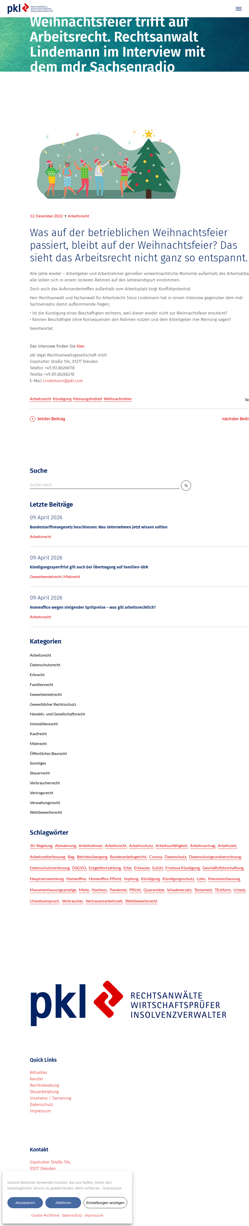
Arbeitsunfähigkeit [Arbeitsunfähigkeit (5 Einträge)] (171, 845)
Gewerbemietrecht (46, 576)
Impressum (112, 1188)
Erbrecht (37, 674)
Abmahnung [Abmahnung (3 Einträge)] (65, 845)
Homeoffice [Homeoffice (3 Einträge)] (76, 878)
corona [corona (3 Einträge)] (155, 856)
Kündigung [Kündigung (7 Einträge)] (150, 878)
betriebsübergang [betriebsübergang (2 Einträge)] (92, 856)
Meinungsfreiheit (87, 398)
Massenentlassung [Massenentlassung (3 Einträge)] (224, 878)
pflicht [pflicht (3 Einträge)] (135, 889)
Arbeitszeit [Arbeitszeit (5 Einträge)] (227, 845)
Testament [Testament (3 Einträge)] (203, 889)
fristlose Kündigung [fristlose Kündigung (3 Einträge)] (182, 867)
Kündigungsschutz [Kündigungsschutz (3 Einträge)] (178, 878)
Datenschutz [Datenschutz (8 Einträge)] (175, 856)
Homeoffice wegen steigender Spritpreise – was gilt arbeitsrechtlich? (93, 607)
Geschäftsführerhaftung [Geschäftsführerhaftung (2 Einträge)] (222, 867)
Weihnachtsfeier (118, 398)
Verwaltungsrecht (45, 802)
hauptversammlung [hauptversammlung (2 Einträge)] (47, 878)
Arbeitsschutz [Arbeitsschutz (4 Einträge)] (141, 845)
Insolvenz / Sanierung (50, 1098)
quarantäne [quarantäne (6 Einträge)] (153, 889)
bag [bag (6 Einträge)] (71, 856)
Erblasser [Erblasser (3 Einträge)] (142, 867)
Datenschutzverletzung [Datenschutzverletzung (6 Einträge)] (50, 867)
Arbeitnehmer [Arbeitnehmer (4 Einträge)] (90, 845)
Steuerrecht (40, 772)
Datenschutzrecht (45, 664)
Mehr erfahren (87, 1188)
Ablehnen (63, 1203)
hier (80, 346)
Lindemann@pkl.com (63, 380)
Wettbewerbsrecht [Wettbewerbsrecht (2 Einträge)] (141, 900)
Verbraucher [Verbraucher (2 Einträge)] (72, 900)
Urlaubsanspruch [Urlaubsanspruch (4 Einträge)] (44, 900)
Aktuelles (38, 1072)
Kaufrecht (38, 733)
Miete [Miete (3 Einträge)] (84, 889)
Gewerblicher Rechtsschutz (53, 704)
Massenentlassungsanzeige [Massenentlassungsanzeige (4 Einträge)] (53, 889)
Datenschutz (72, 1215)
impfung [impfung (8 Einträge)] (131, 878)
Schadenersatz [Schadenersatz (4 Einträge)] (179, 889)
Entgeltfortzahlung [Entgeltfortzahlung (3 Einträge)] (105, 867)
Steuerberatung (44, 1091)
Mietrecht (71, 576)
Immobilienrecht (44, 723)
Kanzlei (36, 1078)
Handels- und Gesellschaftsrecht (57, 713)
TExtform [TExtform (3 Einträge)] (223, 889)
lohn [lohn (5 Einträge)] (201, 878)
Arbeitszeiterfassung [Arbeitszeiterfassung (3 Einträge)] (47, 856)
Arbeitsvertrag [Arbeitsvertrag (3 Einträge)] (202, 845)
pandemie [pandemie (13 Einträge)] (118, 889)
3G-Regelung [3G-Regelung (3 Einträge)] (41, 845)
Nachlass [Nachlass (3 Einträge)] (99, 889)
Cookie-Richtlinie (45, 1215)
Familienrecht (41, 684)
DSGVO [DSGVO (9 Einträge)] (79, 867)
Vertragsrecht (41, 792)
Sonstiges (38, 763)
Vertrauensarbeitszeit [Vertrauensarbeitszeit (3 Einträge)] (104, 900)
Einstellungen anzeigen (105, 1203)
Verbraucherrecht (45, 782)
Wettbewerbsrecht (46, 812)
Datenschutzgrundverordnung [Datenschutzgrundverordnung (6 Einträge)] (215, 856)
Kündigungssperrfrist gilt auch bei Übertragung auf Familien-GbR (89, 567)
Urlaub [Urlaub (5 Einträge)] (239, 889)
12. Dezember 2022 (46, 215)
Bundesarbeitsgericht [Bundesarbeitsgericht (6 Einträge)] (128, 856)
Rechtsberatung (44, 1085)
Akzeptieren (25, 1203)
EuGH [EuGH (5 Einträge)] (157, 867)
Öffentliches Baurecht (48, 753)
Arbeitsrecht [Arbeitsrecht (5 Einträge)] (115, 845)
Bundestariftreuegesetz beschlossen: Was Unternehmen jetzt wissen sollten (98, 527)
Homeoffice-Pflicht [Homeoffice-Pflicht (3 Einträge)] (105, 878)
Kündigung (62, 398)
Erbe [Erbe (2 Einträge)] (127, 867)
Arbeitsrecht (78, 215)
